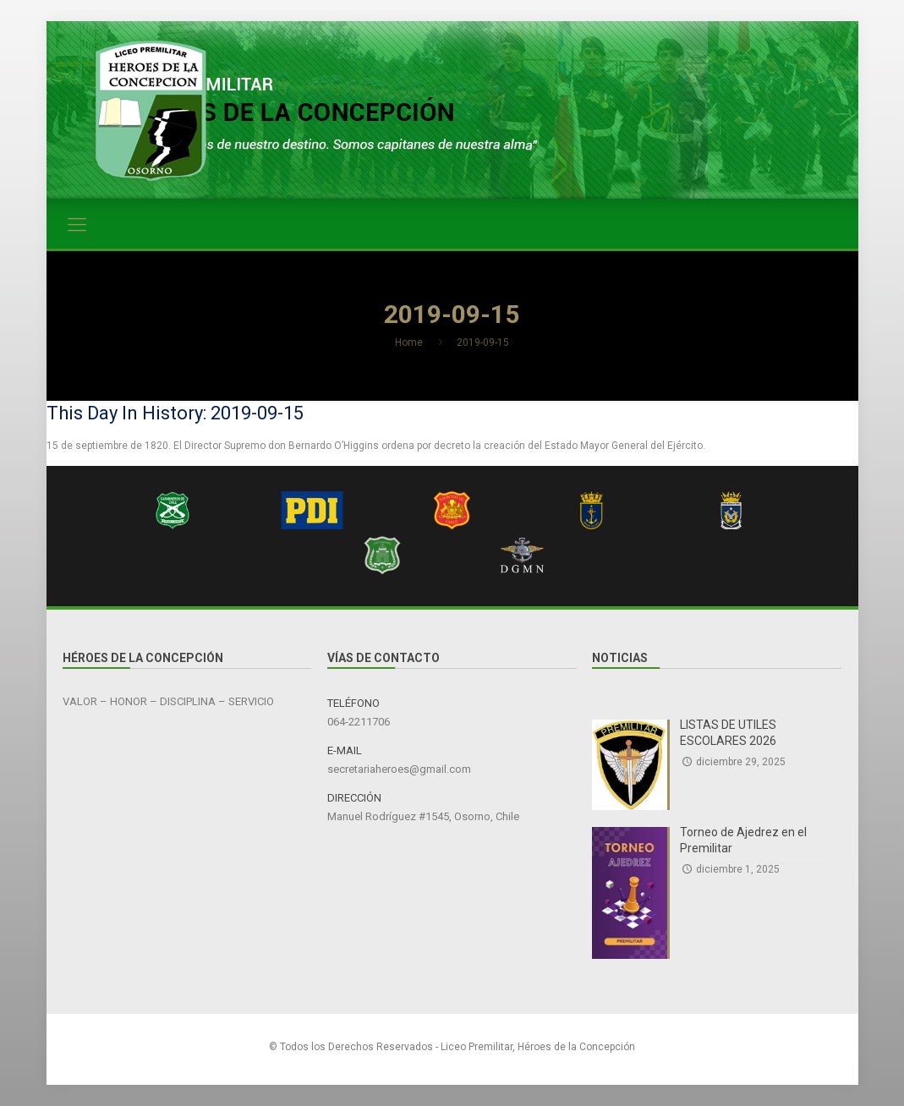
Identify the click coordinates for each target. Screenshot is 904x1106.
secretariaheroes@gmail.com (399, 769)
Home (409, 342)
